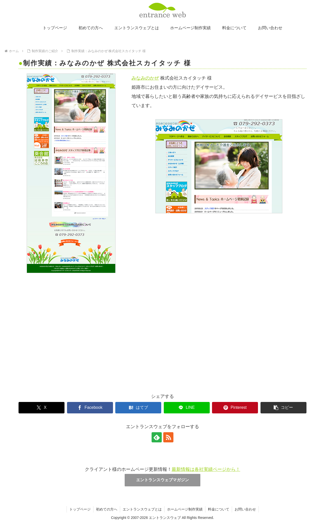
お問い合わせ (245, 509)
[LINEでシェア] (187, 407)
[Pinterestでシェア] (235, 407)
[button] (283, 407)
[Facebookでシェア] (90, 407)
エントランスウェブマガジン (162, 480)
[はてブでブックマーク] (138, 407)
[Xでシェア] (41, 407)
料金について (218, 509)
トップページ (80, 509)
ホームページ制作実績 (185, 509)
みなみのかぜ (145, 78)
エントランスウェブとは (142, 509)
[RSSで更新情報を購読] (168, 437)
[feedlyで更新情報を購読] (157, 437)
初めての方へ (106, 509)
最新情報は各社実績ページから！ (206, 469)
